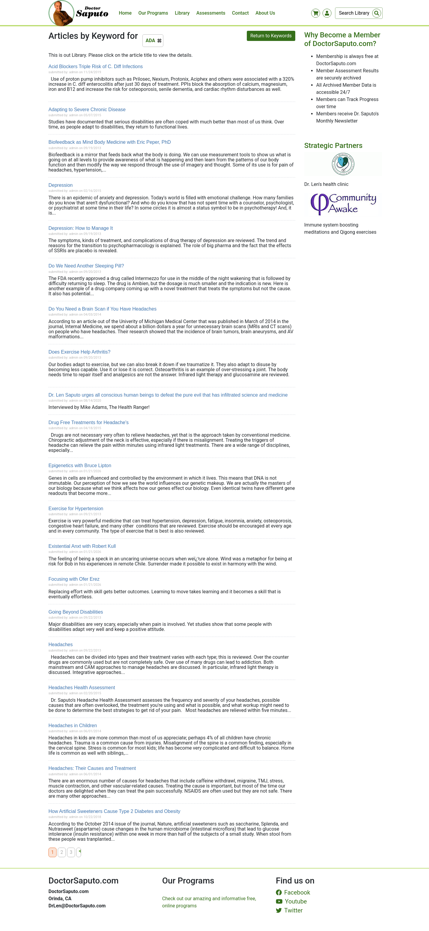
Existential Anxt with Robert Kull (82, 546)
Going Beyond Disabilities (75, 611)
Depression (60, 185)
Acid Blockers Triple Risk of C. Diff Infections (95, 66)
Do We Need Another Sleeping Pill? (86, 265)
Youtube (291, 901)
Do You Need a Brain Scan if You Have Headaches (102, 308)
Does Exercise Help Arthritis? (79, 351)
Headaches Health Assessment (81, 687)
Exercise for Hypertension (75, 508)
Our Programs (153, 13)
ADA (150, 40)
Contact (240, 13)
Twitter (289, 910)
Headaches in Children (72, 725)
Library (182, 13)
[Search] (359, 13)
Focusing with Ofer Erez (74, 579)
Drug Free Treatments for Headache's (88, 422)
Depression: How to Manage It (80, 228)
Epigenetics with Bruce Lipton (79, 465)
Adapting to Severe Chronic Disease (87, 109)
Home (125, 13)
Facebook (293, 892)
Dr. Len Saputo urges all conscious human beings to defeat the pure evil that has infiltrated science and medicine (168, 395)
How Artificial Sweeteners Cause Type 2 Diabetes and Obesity (114, 811)
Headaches (60, 644)
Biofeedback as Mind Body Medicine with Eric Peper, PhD (109, 142)
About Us (265, 13)
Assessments (210, 13)
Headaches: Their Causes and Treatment (92, 768)
